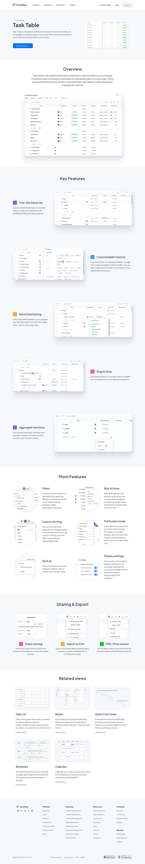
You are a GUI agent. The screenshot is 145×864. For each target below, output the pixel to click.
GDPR (82, 857)
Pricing (72, 5)
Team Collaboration (73, 815)
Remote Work (71, 838)
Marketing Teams (72, 826)
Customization (48, 830)
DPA (77, 857)
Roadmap (96, 822)
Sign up (127, 5)
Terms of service (56, 857)
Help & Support (98, 815)
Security (120, 822)
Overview (46, 811)
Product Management (74, 818)
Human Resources (72, 834)
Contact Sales (105, 5)
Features (46, 818)
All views (20, 20)
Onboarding (121, 834)
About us (120, 811)
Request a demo (122, 818)
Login (117, 5)
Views (45, 815)
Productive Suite (49, 826)
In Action (96, 830)
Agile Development (72, 822)
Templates (97, 838)
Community (97, 818)
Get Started (22, 45)
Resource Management (74, 830)
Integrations (47, 822)
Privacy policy (68, 857)
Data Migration (122, 838)
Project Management (73, 811)
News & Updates (99, 811)
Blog (95, 826)
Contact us (121, 815)
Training (119, 842)
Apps (44, 834)
